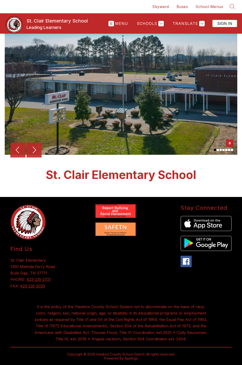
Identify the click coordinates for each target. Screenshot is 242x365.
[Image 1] (215, 150)
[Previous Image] (18, 150)
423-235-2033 (32, 286)
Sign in (224, 23)
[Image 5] (226, 150)
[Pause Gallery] (229, 143)
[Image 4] (223, 150)
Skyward (160, 6)
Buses (182, 6)
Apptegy (131, 358)
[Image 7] (232, 150)
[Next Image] (34, 150)
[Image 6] (229, 150)
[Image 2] (218, 150)
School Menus (209, 6)
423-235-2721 (38, 279)
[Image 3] (221, 150)
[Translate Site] (188, 24)
